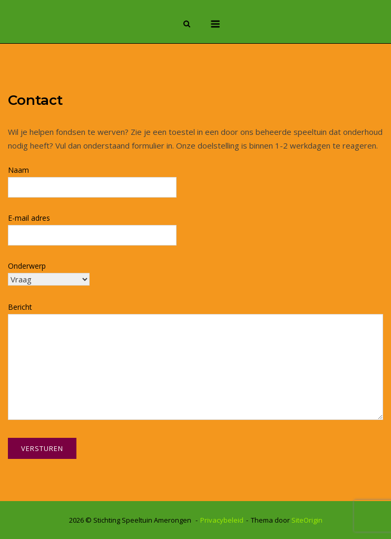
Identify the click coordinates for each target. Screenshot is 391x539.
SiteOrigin (306, 520)
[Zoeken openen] (186, 25)
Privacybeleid (221, 520)
